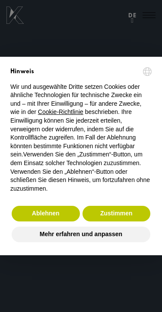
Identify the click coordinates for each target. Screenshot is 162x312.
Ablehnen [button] (46, 213)
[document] (81, 130)
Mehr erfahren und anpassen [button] (81, 234)
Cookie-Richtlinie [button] (60, 111)
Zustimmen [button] (116, 213)
